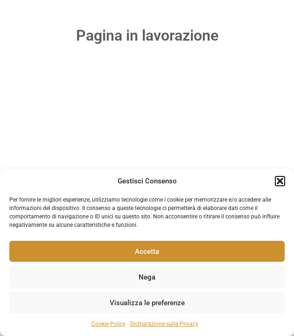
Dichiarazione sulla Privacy (164, 324)
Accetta (147, 251)
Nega (147, 277)
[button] (280, 181)
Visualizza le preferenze (147, 303)
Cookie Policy (108, 324)
